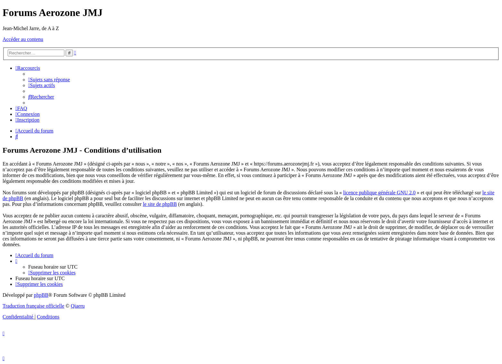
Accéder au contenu (23, 39)
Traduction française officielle (33, 306)
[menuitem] (49, 79)
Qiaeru (78, 306)
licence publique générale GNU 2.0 (379, 192)
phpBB (41, 295)
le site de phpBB (160, 204)
